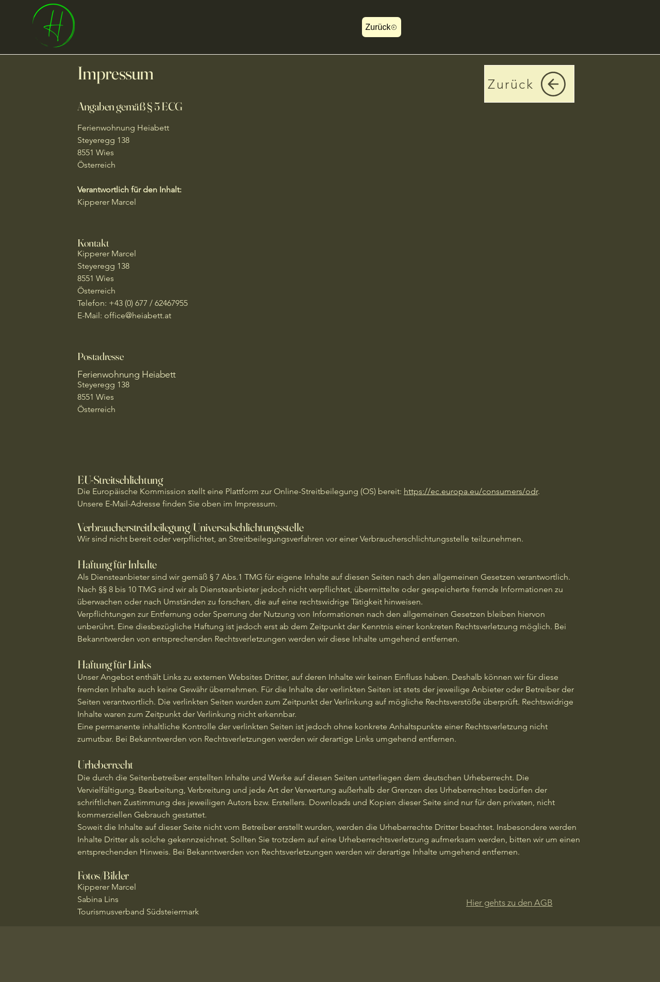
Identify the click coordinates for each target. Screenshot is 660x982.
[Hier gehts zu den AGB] (509, 902)
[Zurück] (381, 27)
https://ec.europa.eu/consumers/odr (471, 491)
